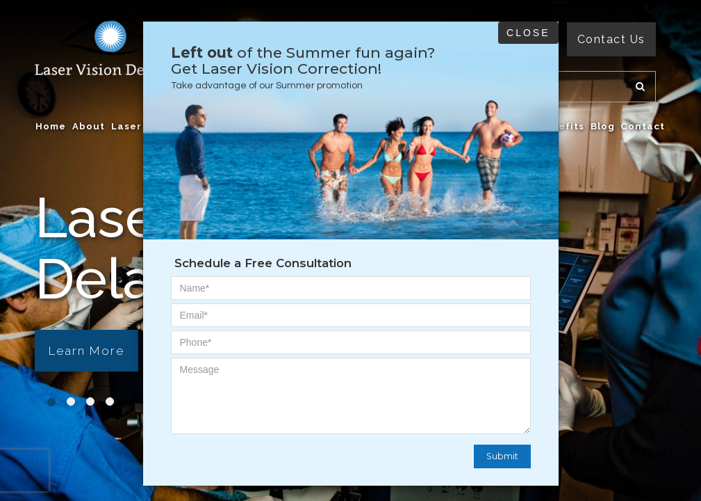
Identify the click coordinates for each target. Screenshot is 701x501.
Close (528, 32)
